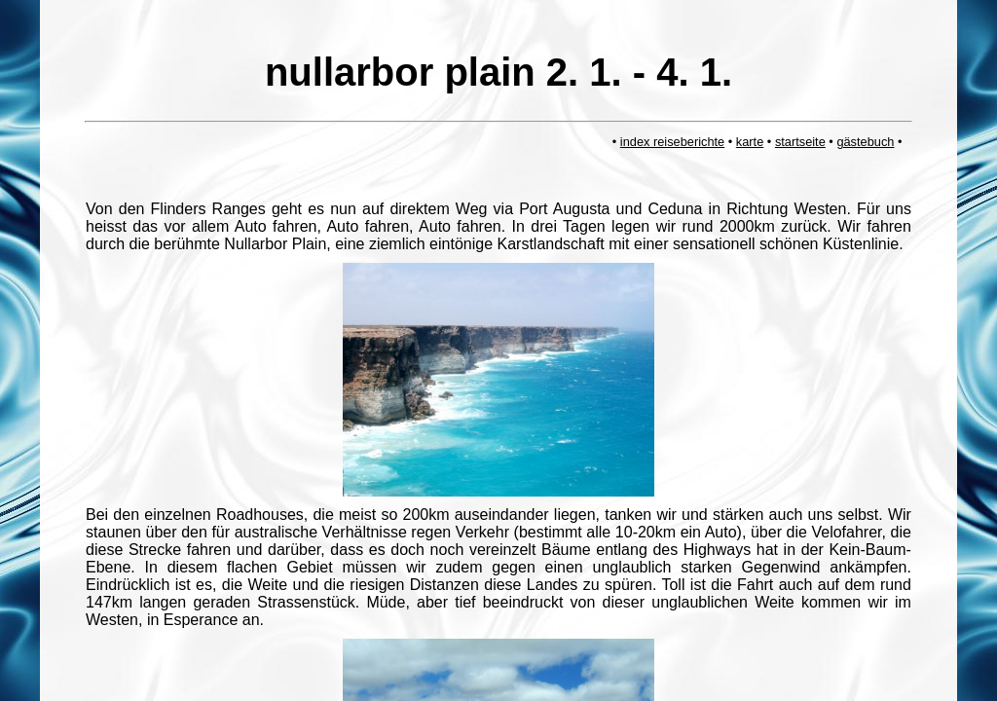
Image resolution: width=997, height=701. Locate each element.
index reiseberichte (672, 141)
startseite (800, 141)
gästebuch (865, 141)
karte (749, 141)
